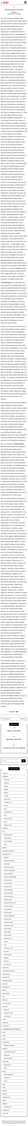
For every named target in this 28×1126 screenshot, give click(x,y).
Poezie (4, 1071)
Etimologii (4, 1000)
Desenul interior (8, 938)
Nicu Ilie (10, 1121)
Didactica (6, 786)
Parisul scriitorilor (8, 1058)
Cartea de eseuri (8, 886)
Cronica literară (7, 935)
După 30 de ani (7, 1107)
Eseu (14, 7)
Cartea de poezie (8, 909)
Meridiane (4, 1048)
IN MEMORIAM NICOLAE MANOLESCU (11, 1029)
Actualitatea (5, 776)
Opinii (5, 809)
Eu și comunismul (6, 1003)
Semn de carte (7, 964)
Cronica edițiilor (8, 928)
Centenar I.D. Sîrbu (8, 1013)
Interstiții (6, 796)
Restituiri (4, 1094)
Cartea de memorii (8, 906)
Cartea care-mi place (9, 867)
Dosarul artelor (6, 993)
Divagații (6, 789)
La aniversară (7, 1016)
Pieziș (5, 815)
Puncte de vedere (8, 818)
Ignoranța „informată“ (14, 739)
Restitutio (6, 958)
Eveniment (5, 1006)
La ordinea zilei (7, 802)
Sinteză (4, 1100)
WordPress (22, 1123)
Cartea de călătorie (8, 873)
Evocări (4, 1019)
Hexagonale (7, 1055)
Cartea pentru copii (8, 925)
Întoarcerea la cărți (8, 948)
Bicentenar (6, 1009)
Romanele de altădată (9, 1045)
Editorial (6, 792)
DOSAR (4, 990)
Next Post (22, 719)
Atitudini (4, 847)
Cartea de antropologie (9, 870)
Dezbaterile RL (5, 977)
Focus (5, 945)
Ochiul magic (5, 1061)
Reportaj (4, 1090)
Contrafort (6, 783)
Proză (3, 1084)
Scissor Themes (6, 1123)
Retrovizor (6, 961)
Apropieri (6, 857)
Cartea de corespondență (10, 877)
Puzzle (5, 822)
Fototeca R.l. (5, 1022)
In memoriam (5, 1026)
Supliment (4, 1103)
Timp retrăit (5, 1113)
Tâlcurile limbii (5, 1110)
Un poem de (7, 1077)
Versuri (5, 1081)
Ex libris (6, 941)
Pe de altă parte (7, 812)
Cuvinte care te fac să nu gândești (14, 748)
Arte (3, 831)
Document (4, 984)
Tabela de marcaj (8, 825)
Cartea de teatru (8, 919)
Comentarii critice (6, 854)
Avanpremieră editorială (8, 851)
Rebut (5, 1068)
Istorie (3, 1039)
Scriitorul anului (6, 1097)
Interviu (4, 1035)
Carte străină (7, 864)
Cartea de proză (7, 912)
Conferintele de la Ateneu (8, 971)
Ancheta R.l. (5, 828)
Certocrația (6, 779)
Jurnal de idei (7, 799)
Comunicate (5, 967)
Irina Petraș (14, 12)
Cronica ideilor (7, 932)
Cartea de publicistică (9, 915)
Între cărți (6, 951)
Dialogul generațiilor (7, 980)
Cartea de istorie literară (10, 903)
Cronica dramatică (8, 834)
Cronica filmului (7, 838)
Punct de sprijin (7, 954)
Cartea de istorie (8, 899)
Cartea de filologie (8, 890)
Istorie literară (5, 1042)
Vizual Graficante (16, 1121)
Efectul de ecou (7, 1065)
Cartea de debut (8, 883)
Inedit (3, 1032)
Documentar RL (6, 987)
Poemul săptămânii (8, 1074)
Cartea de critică (8, 880)
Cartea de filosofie (8, 893)
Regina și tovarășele (14, 731)
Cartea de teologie (8, 922)
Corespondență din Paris (10, 1052)
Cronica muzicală (8, 841)
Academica (5, 773)
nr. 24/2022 (17, 13)
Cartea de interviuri (8, 896)
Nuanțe (5, 805)
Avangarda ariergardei (9, 860)
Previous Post (6, 719)
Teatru (5, 844)
